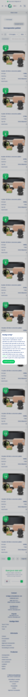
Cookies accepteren (9, 361)
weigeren (4, 356)
